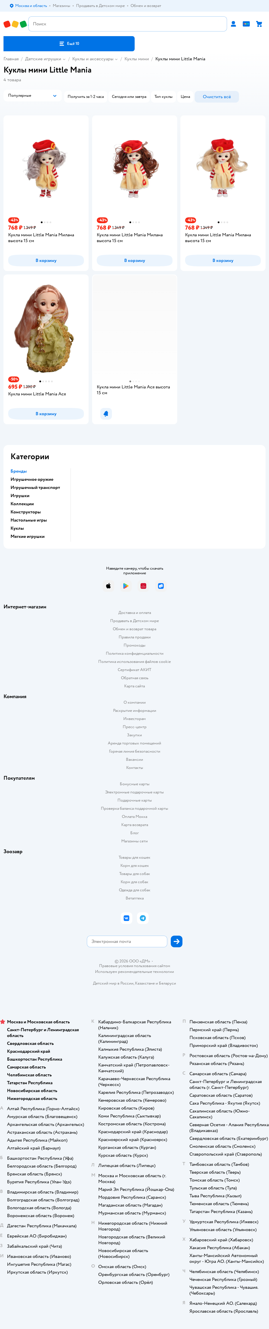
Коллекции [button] (22, 504)
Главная (11, 59)
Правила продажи (135, 637)
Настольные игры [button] (28, 520)
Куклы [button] (17, 528)
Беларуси (167, 983)
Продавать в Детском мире (134, 620)
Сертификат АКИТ (134, 669)
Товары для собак (134, 873)
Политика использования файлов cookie (134, 661)
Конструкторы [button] (25, 512)
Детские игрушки (43, 59)
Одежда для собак (134, 890)
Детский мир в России (113, 983)
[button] (69, 43)
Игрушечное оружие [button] (31, 479)
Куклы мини (136, 59)
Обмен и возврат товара (134, 628)
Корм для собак (134, 881)
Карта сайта (134, 686)
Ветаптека (135, 898)
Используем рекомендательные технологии (134, 971)
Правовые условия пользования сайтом (134, 966)
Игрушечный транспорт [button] (35, 487)
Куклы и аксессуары (92, 59)
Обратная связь (134, 677)
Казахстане (145, 983)
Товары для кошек (134, 857)
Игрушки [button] (19, 496)
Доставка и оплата (134, 612)
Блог (134, 832)
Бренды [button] (18, 471)
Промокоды (134, 645)
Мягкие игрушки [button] (27, 536)
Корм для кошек (134, 865)
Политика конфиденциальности (134, 653)
